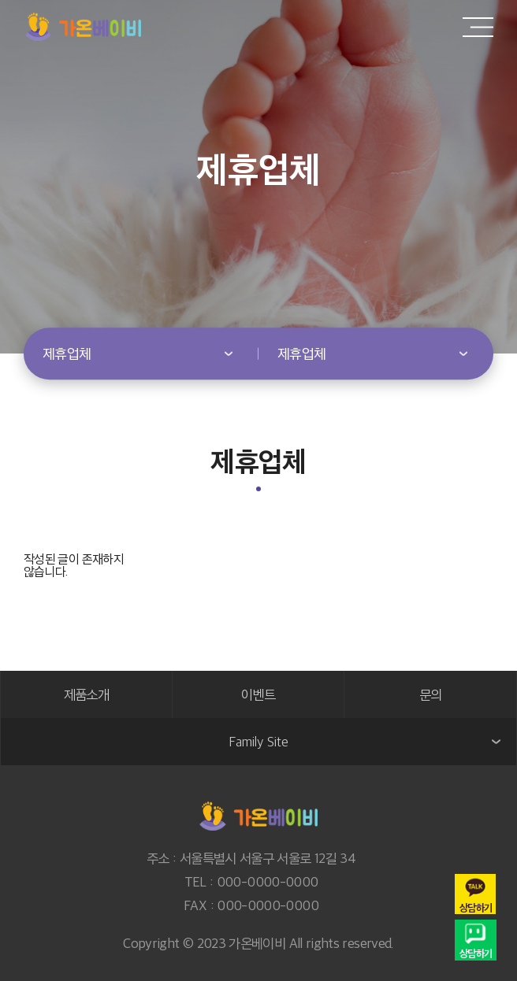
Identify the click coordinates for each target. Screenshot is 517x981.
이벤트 (258, 694)
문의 (430, 694)
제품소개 (86, 694)
